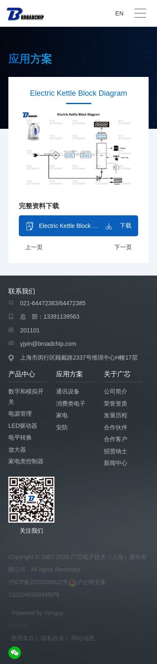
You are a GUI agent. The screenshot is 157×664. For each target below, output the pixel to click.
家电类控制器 (26, 461)
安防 (62, 427)
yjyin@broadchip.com (48, 343)
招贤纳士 (115, 451)
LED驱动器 (22, 425)
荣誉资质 (115, 403)
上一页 (34, 247)
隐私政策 (52, 638)
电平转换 (20, 437)
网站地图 (83, 638)
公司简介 (115, 391)
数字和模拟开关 (26, 396)
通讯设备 (68, 391)
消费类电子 (70, 403)
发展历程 (115, 415)
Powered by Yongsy (37, 613)
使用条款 (22, 638)
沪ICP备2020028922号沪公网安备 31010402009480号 (57, 588)
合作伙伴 (115, 427)
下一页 (123, 247)
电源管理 (20, 413)
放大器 (17, 449)
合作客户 (115, 439)
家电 (62, 415)
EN (120, 13)
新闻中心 (115, 463)
